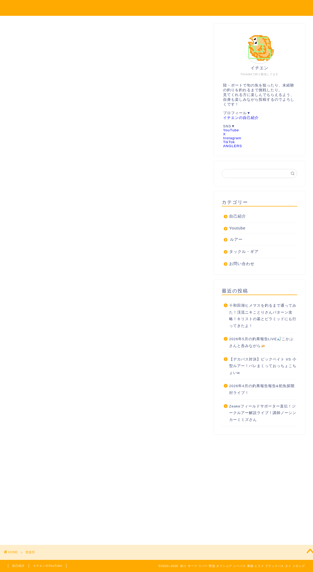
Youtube (237, 228)
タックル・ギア (244, 251)
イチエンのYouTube (47, 565)
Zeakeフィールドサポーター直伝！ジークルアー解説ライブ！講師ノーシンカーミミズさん (262, 413)
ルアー (236, 239)
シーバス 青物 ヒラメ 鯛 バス (156, 7)
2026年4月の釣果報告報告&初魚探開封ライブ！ (262, 389)
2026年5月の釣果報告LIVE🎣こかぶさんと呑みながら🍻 (261, 342)
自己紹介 (237, 216)
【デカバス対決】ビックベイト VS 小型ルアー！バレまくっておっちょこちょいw (262, 366)
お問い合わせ (241, 264)
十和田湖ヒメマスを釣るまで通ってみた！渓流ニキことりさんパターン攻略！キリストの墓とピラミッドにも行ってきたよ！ (262, 316)
